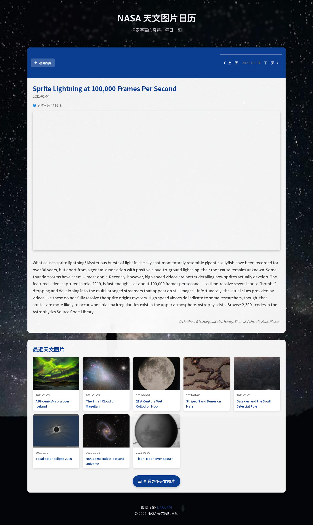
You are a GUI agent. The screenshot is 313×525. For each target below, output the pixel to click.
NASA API (164, 507)
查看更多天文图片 (156, 481)
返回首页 (42, 62)
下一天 (271, 62)
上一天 (231, 62)
